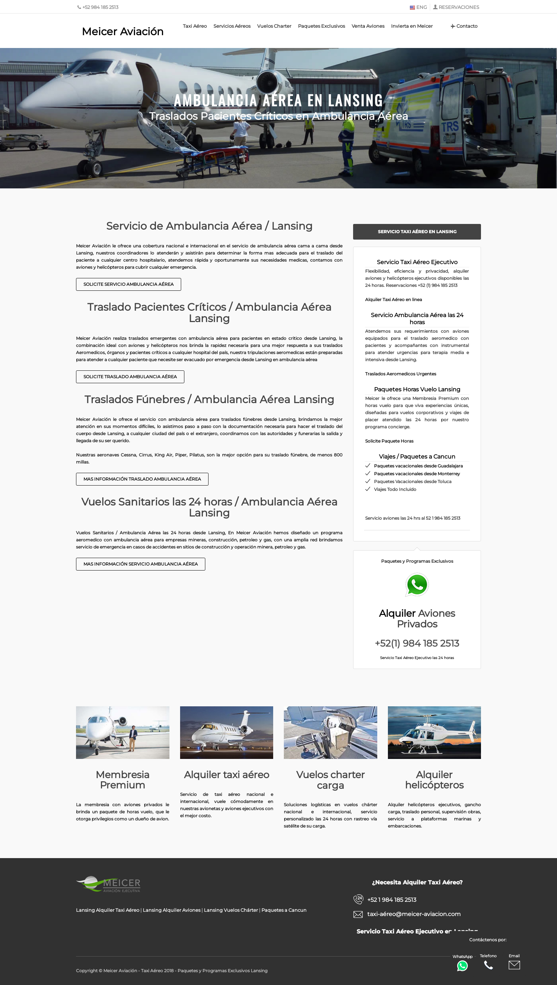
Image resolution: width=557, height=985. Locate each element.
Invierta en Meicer (412, 26)
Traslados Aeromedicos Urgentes (400, 373)
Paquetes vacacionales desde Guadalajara (418, 466)
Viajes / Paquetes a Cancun (417, 456)
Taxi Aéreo (195, 26)
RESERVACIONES (459, 7)
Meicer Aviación (123, 31)
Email (514, 962)
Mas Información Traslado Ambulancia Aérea (142, 479)
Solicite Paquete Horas (389, 441)
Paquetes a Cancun (284, 910)
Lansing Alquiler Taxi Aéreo (107, 910)
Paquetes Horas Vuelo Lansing (417, 389)
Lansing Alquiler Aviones (171, 910)
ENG (418, 7)
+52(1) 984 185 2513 (417, 643)
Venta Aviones (368, 26)
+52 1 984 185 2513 (391, 899)
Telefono (488, 962)
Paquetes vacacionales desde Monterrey (417, 473)
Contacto (463, 26)
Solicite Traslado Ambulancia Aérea (130, 376)
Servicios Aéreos (231, 26)
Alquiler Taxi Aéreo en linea (393, 299)
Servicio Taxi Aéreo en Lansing (417, 231)
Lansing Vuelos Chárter (231, 910)
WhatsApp (462, 962)
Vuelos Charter (274, 26)
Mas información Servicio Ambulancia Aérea (140, 564)
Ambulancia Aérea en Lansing (278, 98)
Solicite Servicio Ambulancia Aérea (128, 284)
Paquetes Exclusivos (321, 26)
